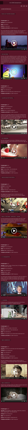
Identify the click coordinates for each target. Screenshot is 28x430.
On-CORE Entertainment (15, 2)
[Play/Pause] (1, 49)
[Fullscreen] (26, 49)
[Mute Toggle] (24, 49)
